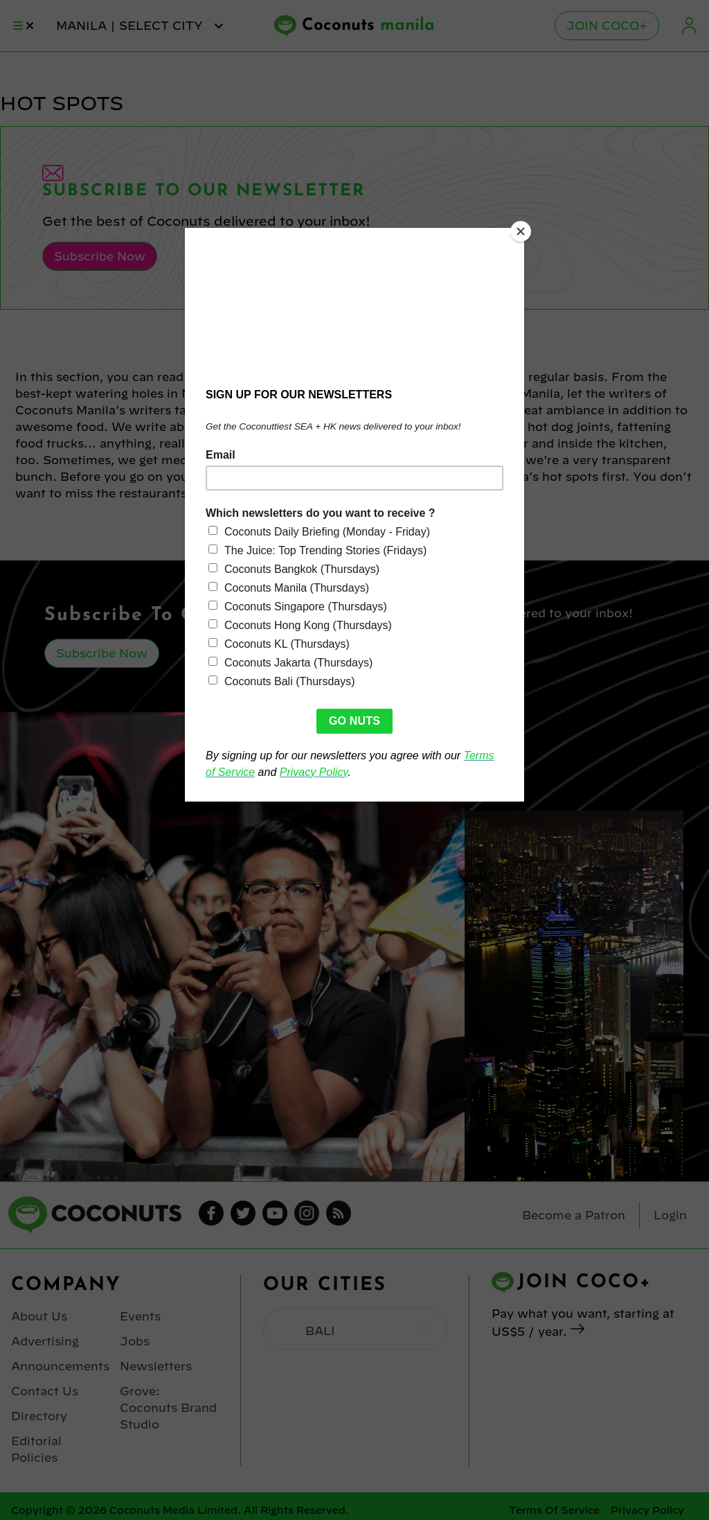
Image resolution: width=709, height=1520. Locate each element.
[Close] (520, 231)
